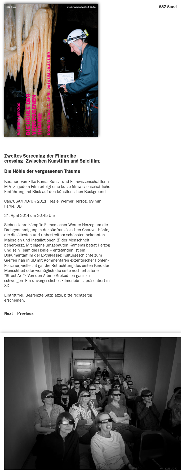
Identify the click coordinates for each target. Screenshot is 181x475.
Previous (25, 313)
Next (8, 313)
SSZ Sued (168, 7)
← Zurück (168, 468)
